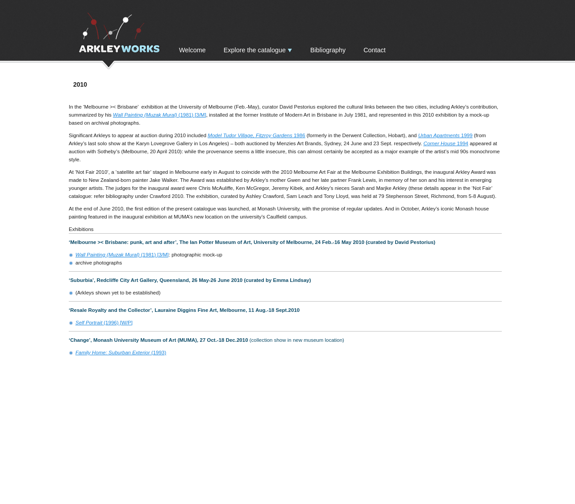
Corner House (440, 143)
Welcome (192, 50)
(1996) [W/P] (104, 322)
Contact (374, 50)
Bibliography (328, 50)
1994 (461, 143)
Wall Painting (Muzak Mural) (145, 115)
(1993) (120, 352)
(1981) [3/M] (191, 115)
